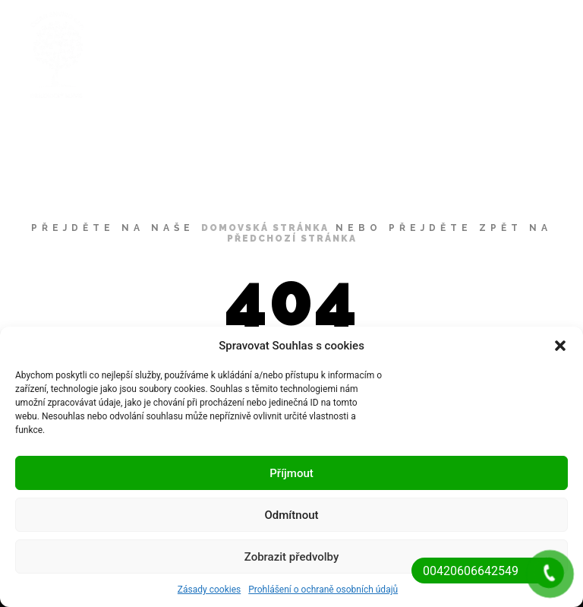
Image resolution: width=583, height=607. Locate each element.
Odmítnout (292, 515)
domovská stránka (265, 228)
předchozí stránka (292, 238)
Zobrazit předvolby (291, 557)
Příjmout (291, 473)
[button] (560, 345)
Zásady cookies (209, 589)
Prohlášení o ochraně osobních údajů (323, 589)
